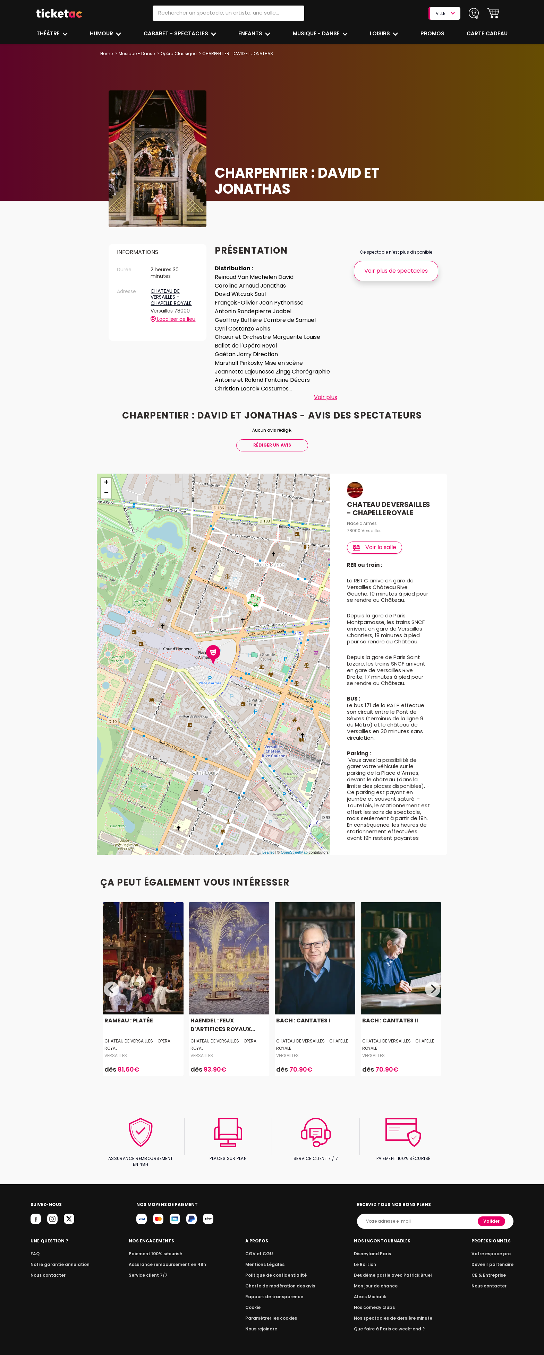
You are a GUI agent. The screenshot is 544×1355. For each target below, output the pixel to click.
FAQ (35, 1248)
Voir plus (325, 397)
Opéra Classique (177, 53)
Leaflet (268, 852)
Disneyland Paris (373, 1248)
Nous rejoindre (262, 1323)
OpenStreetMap (294, 852)
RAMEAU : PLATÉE (128, 1020)
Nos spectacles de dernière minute (393, 1312)
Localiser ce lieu (173, 319)
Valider (492, 1215)
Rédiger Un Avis (271, 445)
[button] (493, 13)
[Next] (432, 989)
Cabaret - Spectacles (176, 33)
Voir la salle (375, 547)
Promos (433, 33)
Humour (103, 33)
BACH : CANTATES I (302, 1020)
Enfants (250, 33)
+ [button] (106, 483)
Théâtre (48, 33)
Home (106, 53)
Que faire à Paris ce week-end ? (389, 1323)
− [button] (106, 493)
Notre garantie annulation (58, 1258)
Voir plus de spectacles (396, 271)
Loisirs (381, 33)
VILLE (445, 13)
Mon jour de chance (377, 1280)
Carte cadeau (488, 33)
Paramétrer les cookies (271, 1312)
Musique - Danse (317, 33)
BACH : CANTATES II (389, 1020)
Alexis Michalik (371, 1291)
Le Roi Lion (366, 1258)
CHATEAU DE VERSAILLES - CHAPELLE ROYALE (171, 297)
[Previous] (111, 989)
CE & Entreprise (489, 1269)
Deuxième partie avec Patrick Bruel (393, 1269)
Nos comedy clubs (375, 1301)
